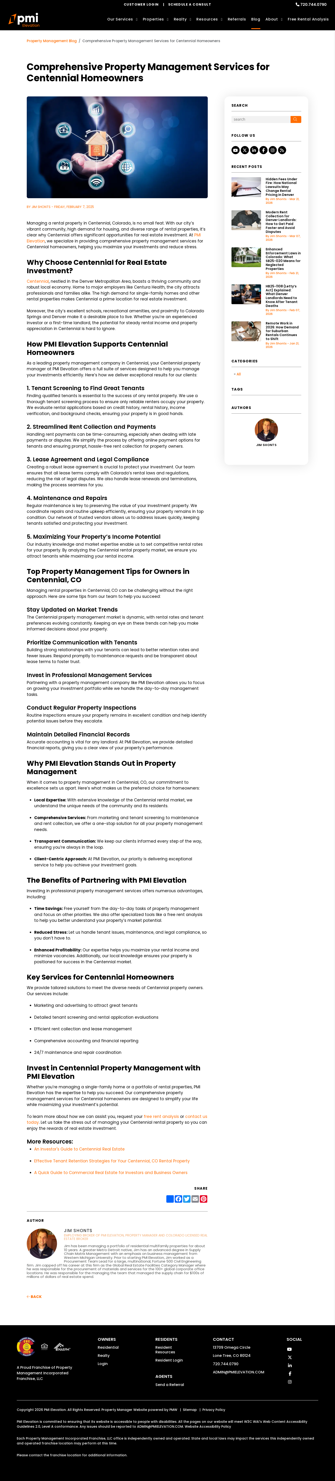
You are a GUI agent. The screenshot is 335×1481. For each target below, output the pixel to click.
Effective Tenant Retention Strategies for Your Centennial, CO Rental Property (112, 1161)
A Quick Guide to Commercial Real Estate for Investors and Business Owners (111, 1172)
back (34, 1296)
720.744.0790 (313, 4)
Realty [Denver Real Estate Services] (180, 19)
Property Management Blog (52, 40)
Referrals (237, 19)
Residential (108, 1347)
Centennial (38, 281)
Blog (255, 19)
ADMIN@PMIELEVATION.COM (238, 1372)
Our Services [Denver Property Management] (120, 19)
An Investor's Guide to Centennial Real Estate (79, 1149)
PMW (173, 1409)
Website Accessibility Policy (208, 1426)
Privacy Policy (213, 1409)
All (239, 374)
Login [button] (103, 1363)
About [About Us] (271, 19)
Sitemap (190, 1409)
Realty (104, 1355)
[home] (23, 20)
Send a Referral (169, 1384)
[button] (235, 150)
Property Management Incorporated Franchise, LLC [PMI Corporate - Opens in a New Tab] (44, 1373)
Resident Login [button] (169, 1360)
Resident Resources (165, 1350)
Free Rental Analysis (308, 19)
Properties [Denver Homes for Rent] (153, 19)
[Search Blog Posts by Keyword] (261, 119)
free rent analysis (161, 1116)
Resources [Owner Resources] (207, 19)
